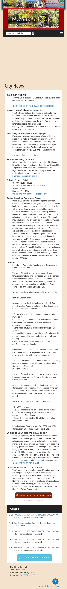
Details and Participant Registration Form (29, 194)
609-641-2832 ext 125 (25, 575)
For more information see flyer (25, 155)
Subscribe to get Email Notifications (33, 495)
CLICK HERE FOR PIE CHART (25, 463)
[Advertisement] (33, 59)
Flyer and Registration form (23, 176)
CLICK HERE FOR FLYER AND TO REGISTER (32, 106)
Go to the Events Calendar (34, 557)
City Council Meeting (22, 523)
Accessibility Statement (49, 582)
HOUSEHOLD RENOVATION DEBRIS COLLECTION (36, 515)
